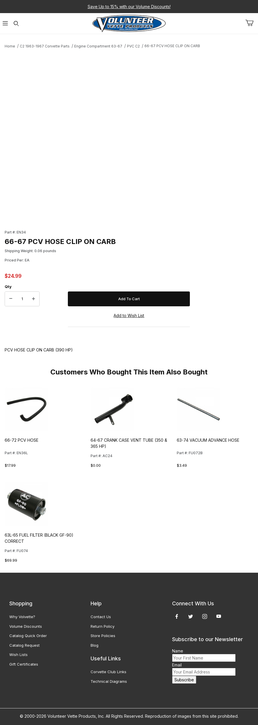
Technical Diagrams (109, 681)
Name (177, 650)
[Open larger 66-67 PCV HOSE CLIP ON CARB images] (97, 137)
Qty (8, 286)
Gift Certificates (23, 664)
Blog (94, 645)
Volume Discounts (25, 626)
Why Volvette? (22, 616)
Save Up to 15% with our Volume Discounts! (129, 6)
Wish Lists (18, 654)
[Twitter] (190, 616)
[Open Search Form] (16, 23)
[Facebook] (176, 616)
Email (177, 664)
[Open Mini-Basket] (251, 23)
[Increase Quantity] (33, 299)
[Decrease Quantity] (11, 299)
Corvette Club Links (108, 671)
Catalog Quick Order (28, 635)
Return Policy (102, 626)
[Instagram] (205, 616)
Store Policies (103, 635)
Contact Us (101, 616)
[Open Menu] (5, 23)
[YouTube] (218, 616)
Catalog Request (24, 645)
